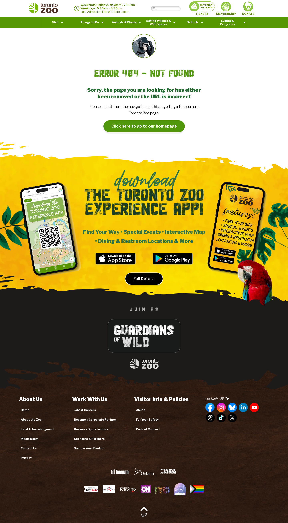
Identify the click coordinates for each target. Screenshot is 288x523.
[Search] (169, 8)
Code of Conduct (148, 429)
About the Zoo (31, 419)
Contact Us (29, 448)
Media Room (30, 438)
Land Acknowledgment (37, 429)
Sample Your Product (89, 448)
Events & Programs (227, 22)
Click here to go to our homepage (144, 126)
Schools (193, 22)
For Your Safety (147, 419)
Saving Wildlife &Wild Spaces (158, 22)
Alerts (140, 410)
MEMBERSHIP (226, 8)
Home (25, 410)
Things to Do (89, 22)
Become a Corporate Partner (95, 419)
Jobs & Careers (85, 410)
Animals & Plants (124, 22)
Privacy (26, 457)
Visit (55, 22)
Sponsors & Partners (89, 438)
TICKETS (202, 8)
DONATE (248, 8)
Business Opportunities (91, 429)
